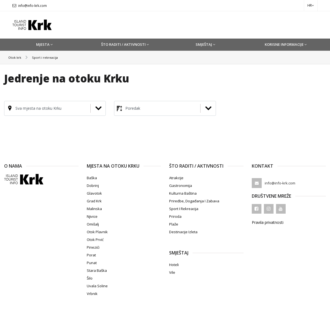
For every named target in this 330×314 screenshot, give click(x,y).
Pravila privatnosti (267, 222)
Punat (92, 262)
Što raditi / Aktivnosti (125, 44)
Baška (92, 177)
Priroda (175, 216)
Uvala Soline (97, 285)
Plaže (173, 224)
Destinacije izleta (183, 231)
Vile (172, 272)
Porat (91, 255)
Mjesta (44, 44)
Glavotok (94, 193)
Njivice (92, 216)
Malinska (94, 208)
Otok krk (15, 57)
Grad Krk (94, 200)
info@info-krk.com (32, 5)
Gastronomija (180, 185)
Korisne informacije (286, 44)
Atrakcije (176, 177)
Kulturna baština (183, 193)
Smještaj (205, 44)
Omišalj (93, 224)
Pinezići (93, 247)
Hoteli (174, 264)
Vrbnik (92, 293)
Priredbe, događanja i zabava (194, 200)
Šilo (90, 278)
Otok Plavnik (97, 231)
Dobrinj (93, 185)
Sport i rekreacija (49, 57)
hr (310, 5)
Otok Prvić (95, 239)
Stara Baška (97, 270)
